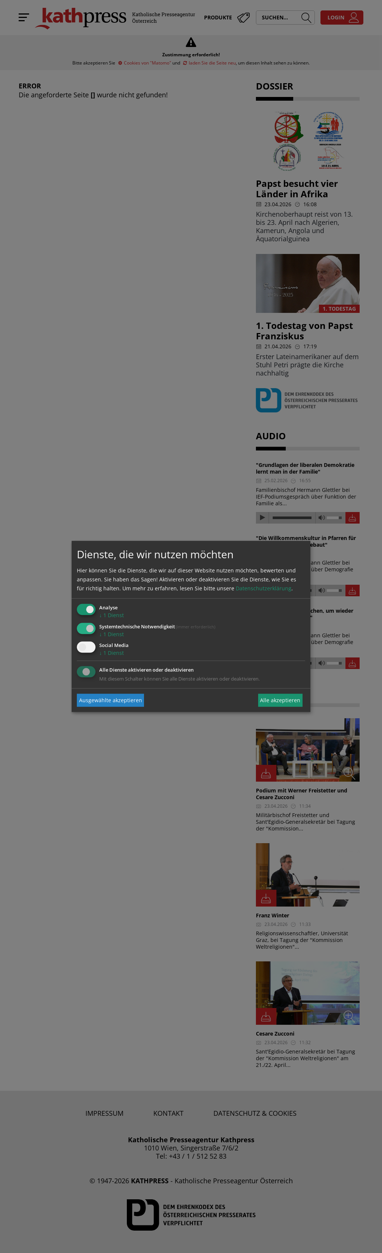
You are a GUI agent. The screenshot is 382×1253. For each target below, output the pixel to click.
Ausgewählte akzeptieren (110, 700)
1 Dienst (111, 615)
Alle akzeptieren (280, 700)
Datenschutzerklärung (263, 588)
